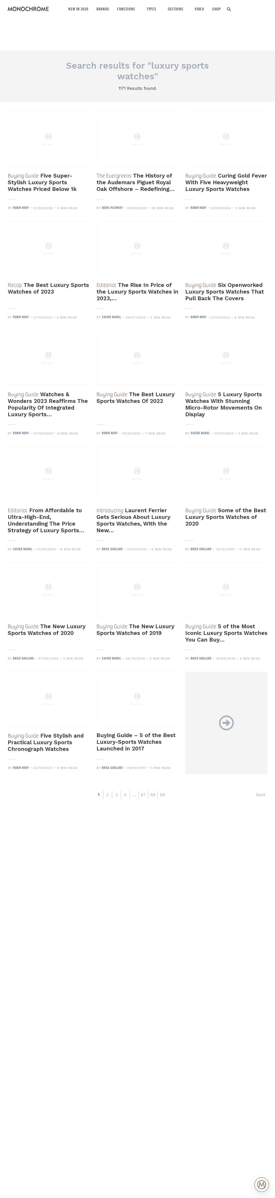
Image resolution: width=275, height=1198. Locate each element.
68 (152, 794)
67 (143, 794)
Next (260, 794)
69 (162, 794)
